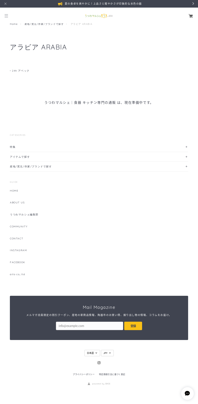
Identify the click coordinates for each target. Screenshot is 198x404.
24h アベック (21, 70)
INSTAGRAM (18, 250)
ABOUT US (17, 202)
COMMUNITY (19, 226)
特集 (13, 146)
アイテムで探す (20, 156)
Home (14, 24)
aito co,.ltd (17, 274)
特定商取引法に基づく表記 (112, 374)
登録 (133, 326)
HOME (14, 190)
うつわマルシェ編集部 (24, 214)
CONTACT (16, 238)
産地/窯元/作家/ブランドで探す (44, 24)
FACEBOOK (17, 262)
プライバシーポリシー (84, 374)
